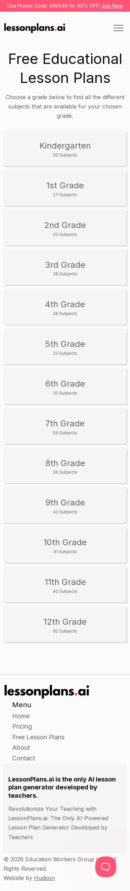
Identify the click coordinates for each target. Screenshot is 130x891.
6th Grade (65, 387)
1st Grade (65, 188)
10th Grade (65, 545)
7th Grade (65, 426)
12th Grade (65, 625)
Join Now (112, 6)
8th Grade (65, 466)
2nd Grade (65, 228)
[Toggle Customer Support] (105, 866)
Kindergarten (65, 149)
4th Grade (65, 307)
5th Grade (65, 347)
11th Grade (65, 585)
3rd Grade (65, 268)
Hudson (44, 877)
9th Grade (65, 505)
